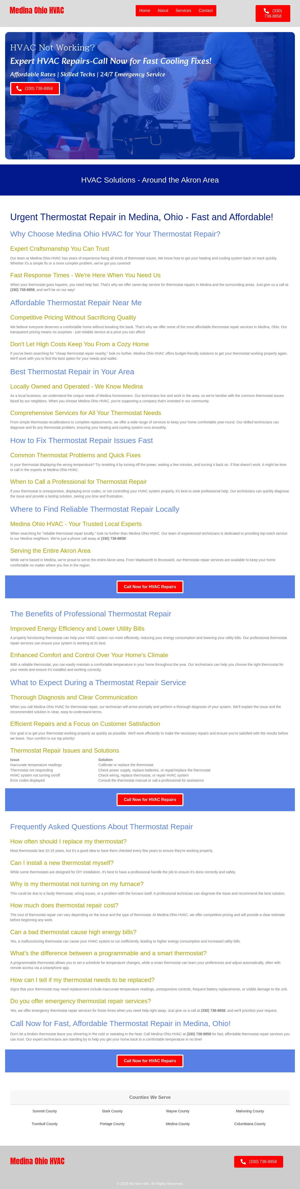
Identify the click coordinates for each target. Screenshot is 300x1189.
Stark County (112, 1111)
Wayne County (177, 1111)
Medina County (178, 1124)
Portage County (112, 1124)
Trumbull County (45, 1124)
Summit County (44, 1111)
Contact (205, 10)
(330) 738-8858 (22, 290)
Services (183, 10)
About (162, 10)
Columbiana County (250, 1124)
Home (144, 10)
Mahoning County (250, 1111)
